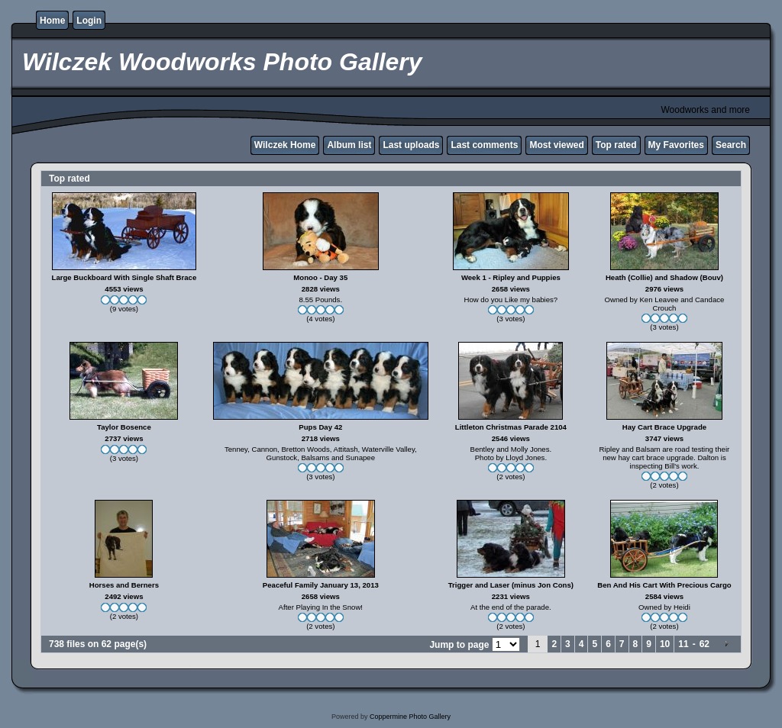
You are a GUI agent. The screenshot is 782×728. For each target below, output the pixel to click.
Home (52, 20)
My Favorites (676, 145)
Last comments (484, 145)
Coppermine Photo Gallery (410, 716)
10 (665, 644)
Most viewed (556, 145)
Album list (349, 145)
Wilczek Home (285, 145)
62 (704, 644)
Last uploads (411, 145)
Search (731, 145)
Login (89, 20)
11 (683, 644)
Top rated (616, 145)
